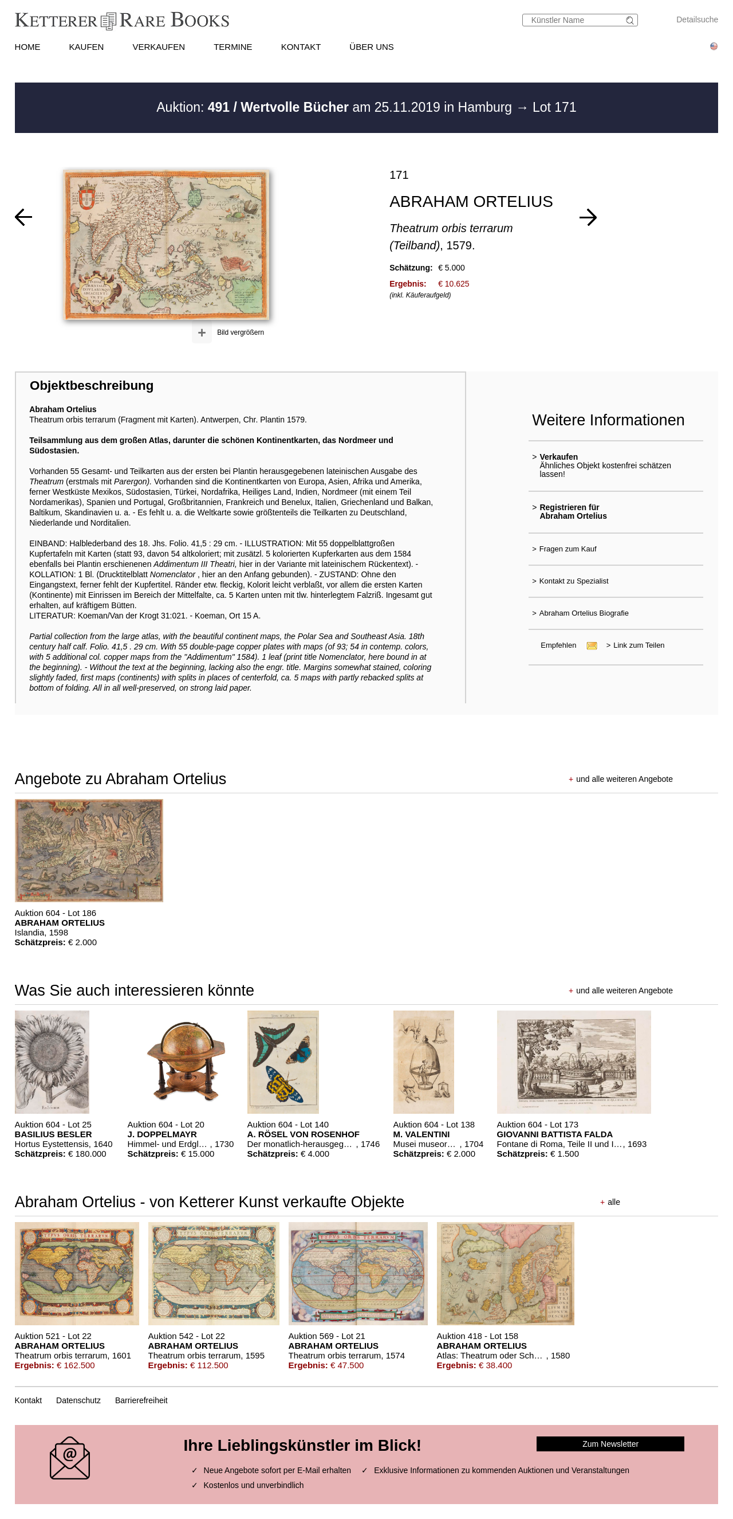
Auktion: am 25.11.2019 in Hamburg (335, 107)
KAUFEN (86, 47)
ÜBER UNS (371, 47)
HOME (28, 47)
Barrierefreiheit (141, 1400)
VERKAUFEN (158, 47)
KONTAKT (301, 47)
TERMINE (233, 47)
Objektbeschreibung (91, 385)
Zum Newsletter (610, 1443)
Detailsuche (697, 19)
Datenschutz (78, 1400)
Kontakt (28, 1400)
